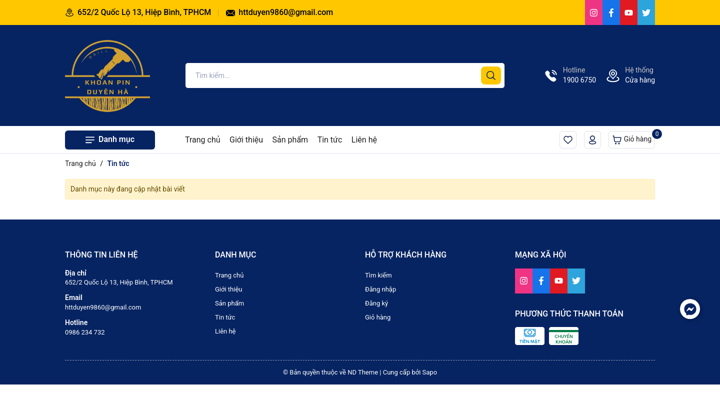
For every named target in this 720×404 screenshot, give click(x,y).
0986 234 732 (85, 332)
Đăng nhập (380, 289)
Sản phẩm (290, 139)
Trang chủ (202, 139)
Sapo (430, 372)
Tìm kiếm (378, 275)
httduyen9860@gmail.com (279, 12)
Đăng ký (376, 303)
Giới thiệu (246, 139)
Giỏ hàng (633, 137)
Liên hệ (364, 139)
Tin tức (330, 139)
